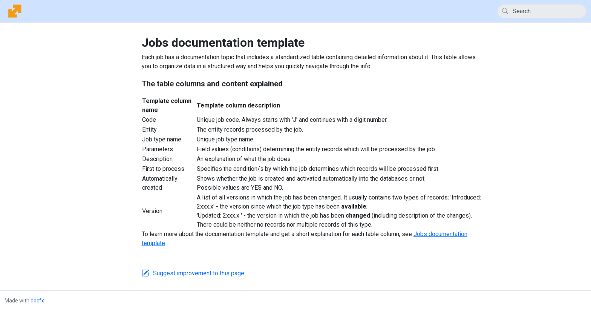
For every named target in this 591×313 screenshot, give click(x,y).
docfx (37, 301)
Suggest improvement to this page (198, 273)
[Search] (541, 11)
